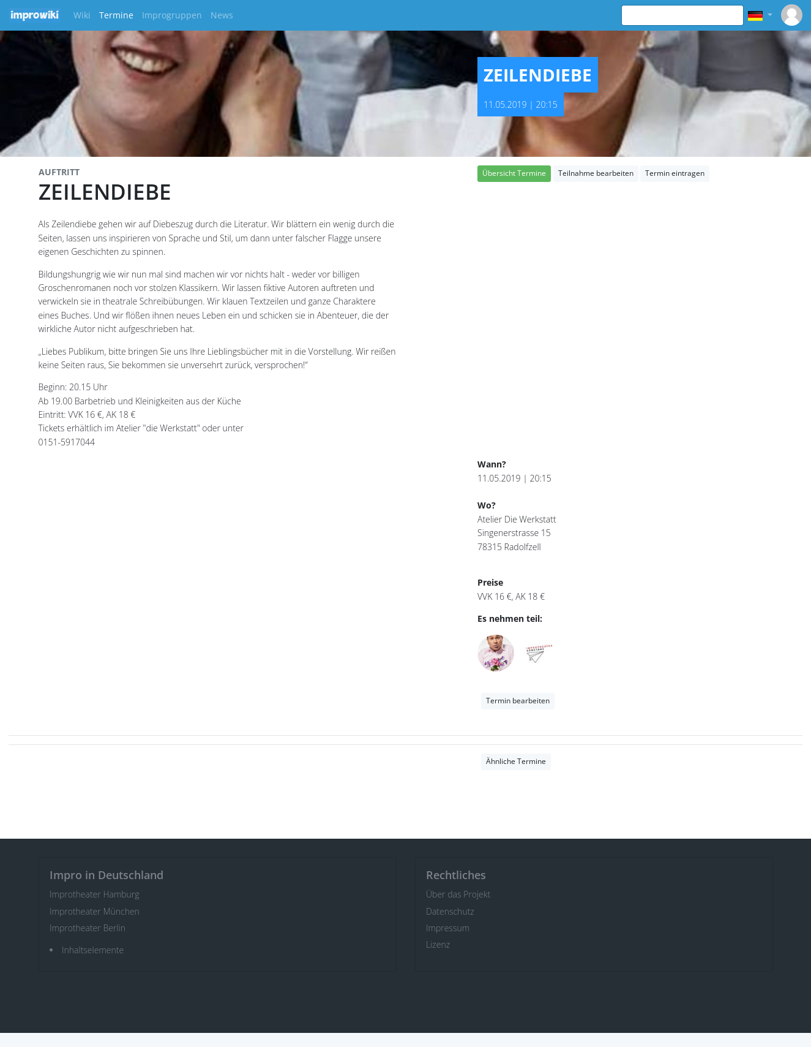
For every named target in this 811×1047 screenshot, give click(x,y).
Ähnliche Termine (516, 761)
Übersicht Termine (514, 173)
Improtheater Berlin (87, 928)
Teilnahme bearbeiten (595, 173)
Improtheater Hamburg (95, 894)
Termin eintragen (674, 173)
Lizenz (438, 944)
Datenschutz (450, 911)
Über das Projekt (458, 894)
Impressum (447, 928)
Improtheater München (95, 911)
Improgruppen (172, 15)
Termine (116, 15)
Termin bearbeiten (518, 700)
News (222, 15)
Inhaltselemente (93, 950)
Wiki (82, 15)
